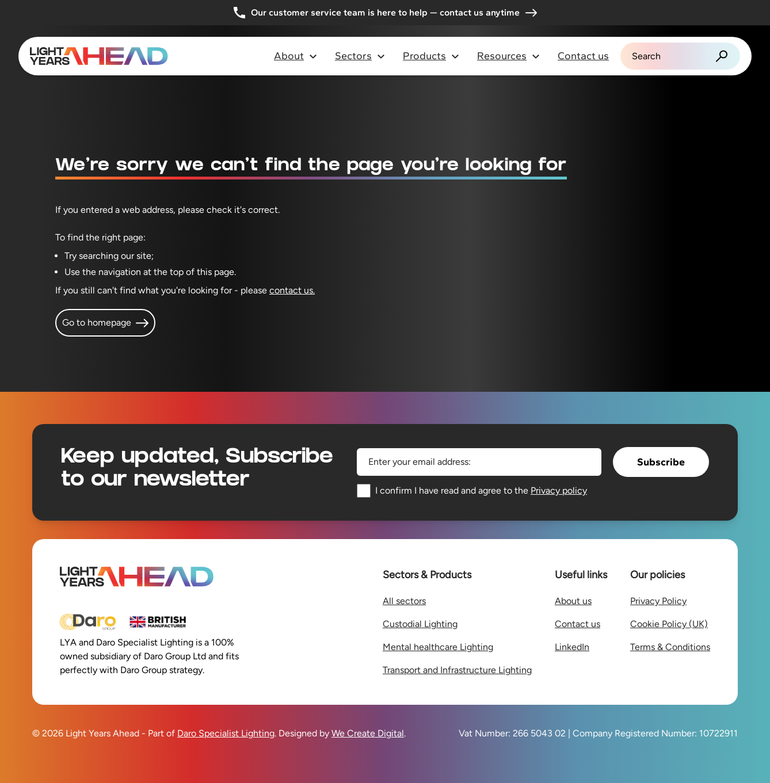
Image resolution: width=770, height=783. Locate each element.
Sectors (360, 55)
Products (431, 55)
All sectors (404, 600)
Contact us (583, 55)
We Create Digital (367, 733)
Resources (508, 55)
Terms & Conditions (670, 646)
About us (573, 600)
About (296, 55)
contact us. (292, 290)
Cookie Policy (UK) (669, 623)
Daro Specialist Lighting (226, 733)
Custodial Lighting (420, 623)
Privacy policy (559, 490)
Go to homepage (105, 322)
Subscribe (661, 462)
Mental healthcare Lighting (438, 646)
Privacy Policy (658, 600)
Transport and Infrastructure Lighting (457, 669)
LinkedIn (572, 646)
